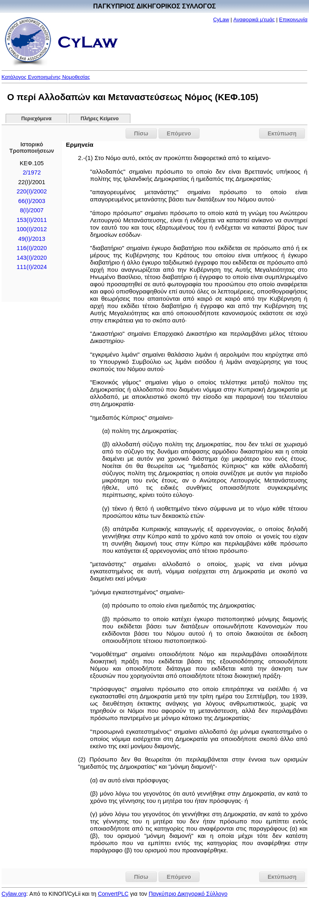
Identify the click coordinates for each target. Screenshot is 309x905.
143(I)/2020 (31, 257)
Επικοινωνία (293, 19)
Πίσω (141, 133)
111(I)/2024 (31, 267)
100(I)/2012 (31, 229)
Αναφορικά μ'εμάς (254, 19)
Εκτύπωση (282, 133)
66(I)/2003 (31, 201)
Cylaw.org (14, 894)
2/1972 (32, 172)
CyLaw (221, 19)
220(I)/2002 (31, 191)
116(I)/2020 (31, 248)
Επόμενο (179, 133)
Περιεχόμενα (36, 118)
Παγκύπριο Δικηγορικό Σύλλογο (187, 894)
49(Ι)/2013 (31, 239)
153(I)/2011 (31, 220)
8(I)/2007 (31, 210)
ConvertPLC (113, 894)
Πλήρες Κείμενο (99, 118)
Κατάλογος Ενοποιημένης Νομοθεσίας (46, 77)
